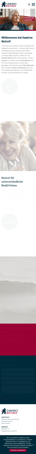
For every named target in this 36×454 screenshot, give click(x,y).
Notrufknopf (25, 60)
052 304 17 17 (5, 429)
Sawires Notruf (7, 58)
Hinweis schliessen (18, 450)
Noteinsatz (22, 68)
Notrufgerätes (28, 65)
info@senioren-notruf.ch (9, 431)
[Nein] (34, 445)
